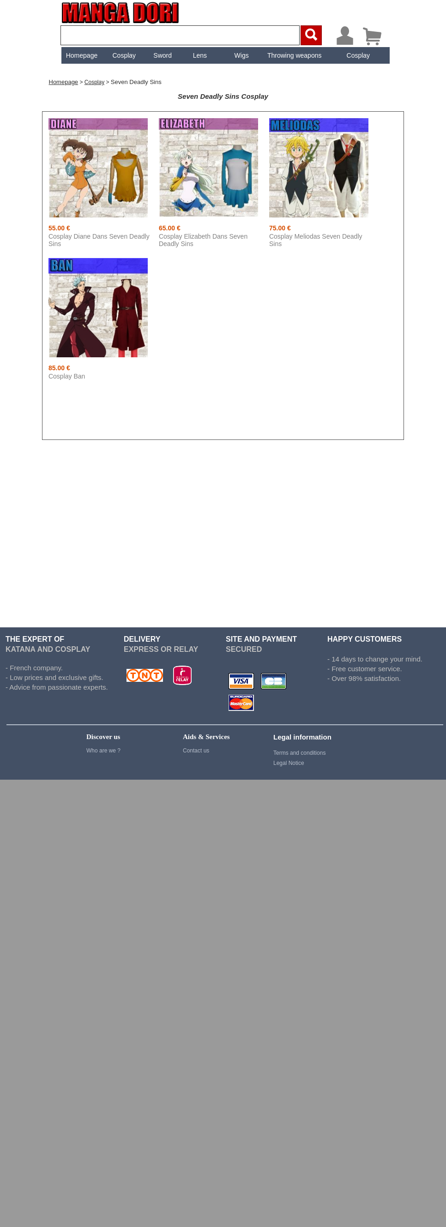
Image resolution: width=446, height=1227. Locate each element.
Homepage (80, 55)
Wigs (240, 55)
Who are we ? (103, 750)
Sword (161, 55)
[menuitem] (80, 55)
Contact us (196, 750)
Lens (198, 55)
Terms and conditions (299, 753)
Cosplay (123, 55)
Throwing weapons (293, 55)
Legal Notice (288, 763)
